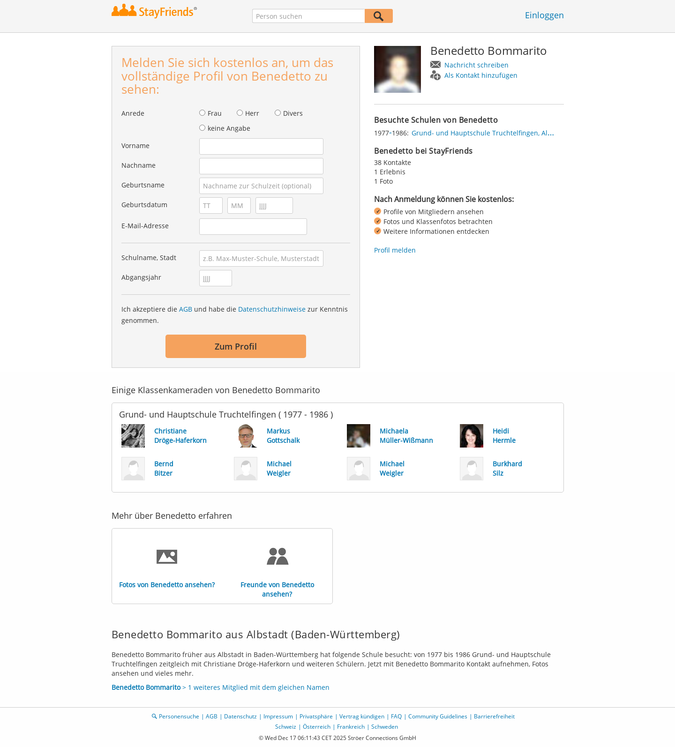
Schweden (384, 727)
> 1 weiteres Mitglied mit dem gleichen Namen (221, 687)
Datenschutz (240, 716)
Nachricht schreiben (476, 64)
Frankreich (351, 727)
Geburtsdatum (144, 204)
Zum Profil (236, 346)
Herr (252, 113)
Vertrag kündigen (361, 716)
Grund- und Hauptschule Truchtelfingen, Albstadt (490, 132)
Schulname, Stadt (148, 257)
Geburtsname (143, 184)
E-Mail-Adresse (145, 225)
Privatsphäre (316, 716)
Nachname (138, 165)
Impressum (278, 716)
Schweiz (285, 727)
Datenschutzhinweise (272, 309)
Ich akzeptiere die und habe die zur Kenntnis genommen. (234, 315)
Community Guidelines (437, 716)
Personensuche (179, 716)
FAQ (396, 716)
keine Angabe (229, 128)
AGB (185, 309)
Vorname (135, 145)
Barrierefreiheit (494, 716)
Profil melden (395, 250)
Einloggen (544, 15)
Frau (215, 113)
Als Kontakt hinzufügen (481, 75)
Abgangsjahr (141, 277)
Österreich (316, 727)
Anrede (132, 113)
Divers (293, 113)
